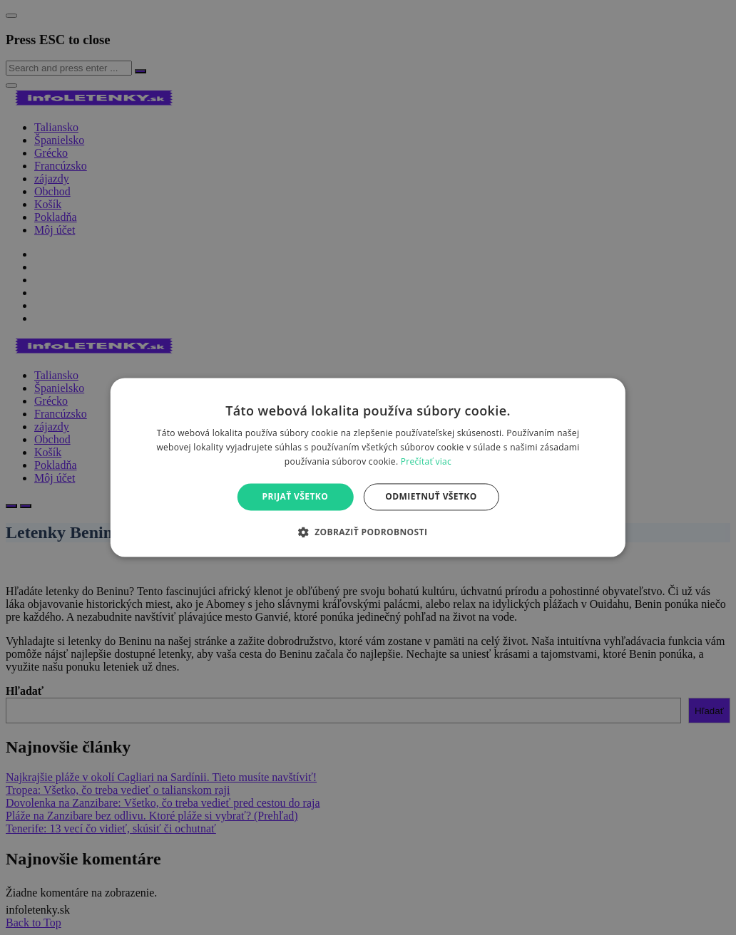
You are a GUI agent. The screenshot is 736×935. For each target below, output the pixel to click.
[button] (368, 532)
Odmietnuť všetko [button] (430, 496)
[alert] (368, 467)
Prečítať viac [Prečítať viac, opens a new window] (426, 461)
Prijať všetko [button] (295, 496)
